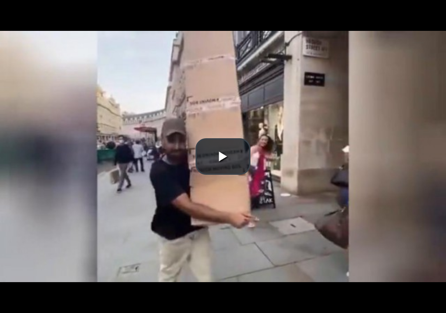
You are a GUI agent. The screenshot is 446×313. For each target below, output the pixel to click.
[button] (223, 156)
